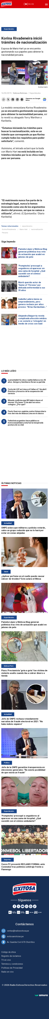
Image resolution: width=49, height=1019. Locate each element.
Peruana (5, 233)
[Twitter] (18, 906)
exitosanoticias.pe (15, 936)
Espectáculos (9, 29)
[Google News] (30, 906)
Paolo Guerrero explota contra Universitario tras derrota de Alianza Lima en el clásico (27, 412)
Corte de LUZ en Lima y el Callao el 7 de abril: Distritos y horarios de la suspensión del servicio (27, 391)
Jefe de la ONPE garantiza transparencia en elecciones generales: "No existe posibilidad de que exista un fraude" (23, 770)
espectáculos (27, 226)
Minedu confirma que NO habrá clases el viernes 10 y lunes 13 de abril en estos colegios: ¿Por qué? (25, 402)
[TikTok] (34, 906)
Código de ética (8, 952)
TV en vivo (6, 960)
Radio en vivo (7, 972)
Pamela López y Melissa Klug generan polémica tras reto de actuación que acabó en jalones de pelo (32, 253)
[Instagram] (26, 906)
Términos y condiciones (12, 964)
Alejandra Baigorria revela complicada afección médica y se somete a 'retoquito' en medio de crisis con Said (32, 320)
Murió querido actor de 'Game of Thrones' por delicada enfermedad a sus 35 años (31, 286)
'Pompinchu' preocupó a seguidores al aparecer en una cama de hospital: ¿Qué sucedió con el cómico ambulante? (31, 271)
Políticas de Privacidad (11, 968)
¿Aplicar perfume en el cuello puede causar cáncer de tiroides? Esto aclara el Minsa (22, 577)
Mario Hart (23, 229)
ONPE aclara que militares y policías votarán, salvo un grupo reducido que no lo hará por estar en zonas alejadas (23, 530)
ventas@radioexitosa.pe (18, 931)
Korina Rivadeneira (9, 229)
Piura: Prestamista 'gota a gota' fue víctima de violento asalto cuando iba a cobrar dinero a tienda (24, 673)
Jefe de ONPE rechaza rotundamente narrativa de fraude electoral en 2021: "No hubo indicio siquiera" (22, 721)
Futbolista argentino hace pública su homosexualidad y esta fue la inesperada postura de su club (25, 423)
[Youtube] (22, 906)
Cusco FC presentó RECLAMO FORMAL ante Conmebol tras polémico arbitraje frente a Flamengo (23, 867)
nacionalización (37, 229)
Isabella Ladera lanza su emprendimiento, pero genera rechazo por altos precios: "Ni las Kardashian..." (32, 303)
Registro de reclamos (11, 956)
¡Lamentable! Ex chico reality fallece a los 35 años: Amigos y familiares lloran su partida (27, 381)
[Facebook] (14, 906)
